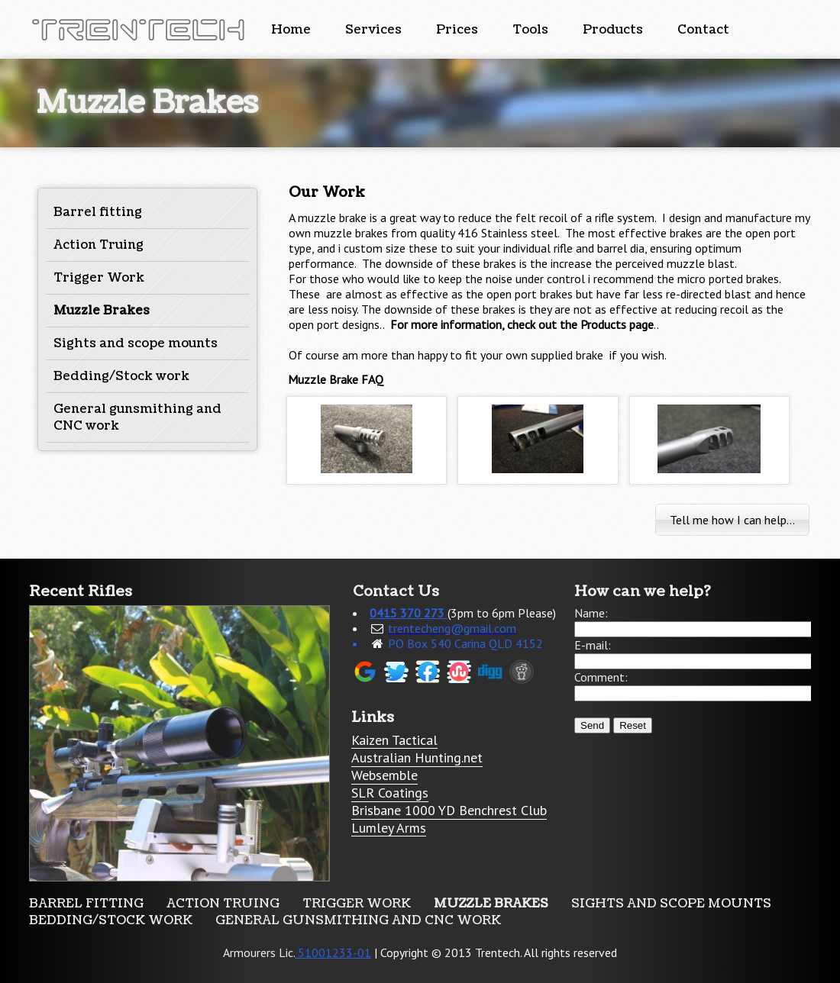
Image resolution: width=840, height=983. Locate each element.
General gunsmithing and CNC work (358, 920)
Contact (703, 29)
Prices (457, 29)
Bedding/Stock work (121, 376)
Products (613, 29)
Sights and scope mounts (135, 343)
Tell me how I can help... (732, 519)
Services (373, 29)
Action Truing (98, 245)
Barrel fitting (97, 212)
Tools (530, 29)
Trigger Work (98, 277)
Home (291, 29)
